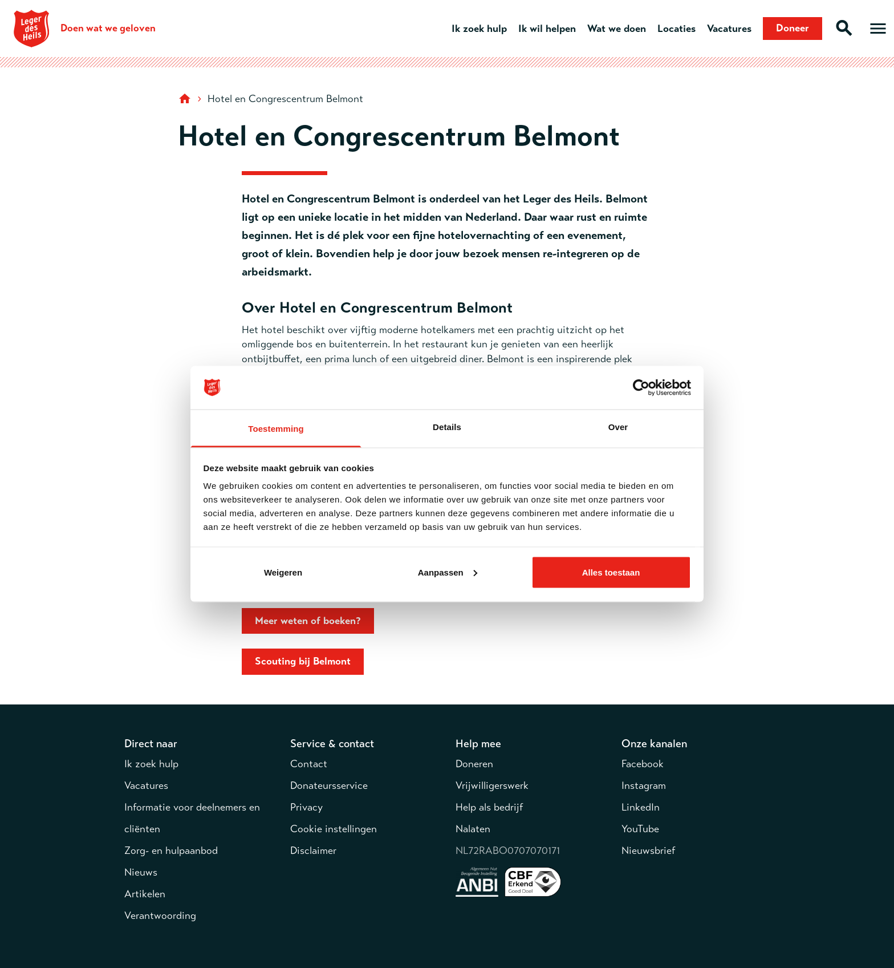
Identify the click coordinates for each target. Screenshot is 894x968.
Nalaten (473, 829)
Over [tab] (618, 427)
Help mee (478, 743)
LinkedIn (640, 807)
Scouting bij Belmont (303, 661)
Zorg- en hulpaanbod (171, 850)
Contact (308, 764)
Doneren (474, 764)
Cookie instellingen (333, 829)
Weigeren (283, 572)
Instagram (643, 785)
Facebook (642, 764)
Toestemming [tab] (276, 429)
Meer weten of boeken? (308, 620)
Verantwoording (160, 915)
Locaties (676, 28)
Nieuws (140, 872)
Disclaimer (313, 850)
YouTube (640, 829)
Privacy (306, 807)
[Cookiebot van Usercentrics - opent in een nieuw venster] (641, 387)
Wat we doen (616, 28)
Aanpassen (447, 572)
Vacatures (729, 28)
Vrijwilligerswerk (492, 785)
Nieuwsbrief (648, 850)
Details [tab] (447, 427)
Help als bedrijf (489, 807)
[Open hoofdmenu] (878, 28)
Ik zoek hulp (479, 28)
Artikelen (144, 894)
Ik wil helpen (547, 28)
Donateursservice (329, 785)
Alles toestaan (611, 572)
